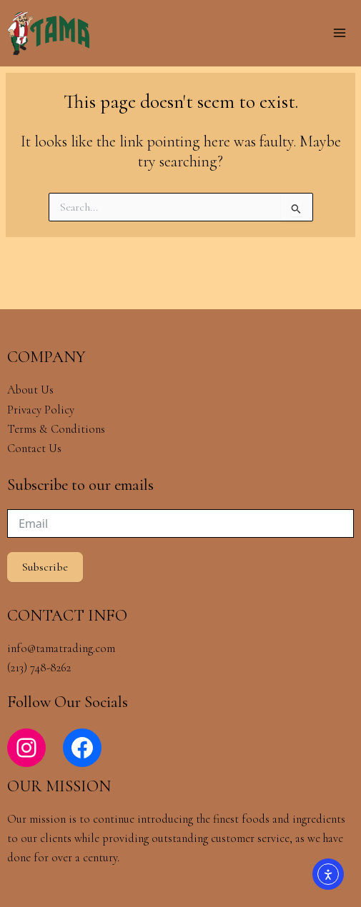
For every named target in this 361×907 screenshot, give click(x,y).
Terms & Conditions (57, 429)
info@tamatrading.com (61, 648)
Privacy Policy (40, 410)
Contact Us (34, 448)
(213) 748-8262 (39, 668)
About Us (30, 390)
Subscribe (45, 567)
